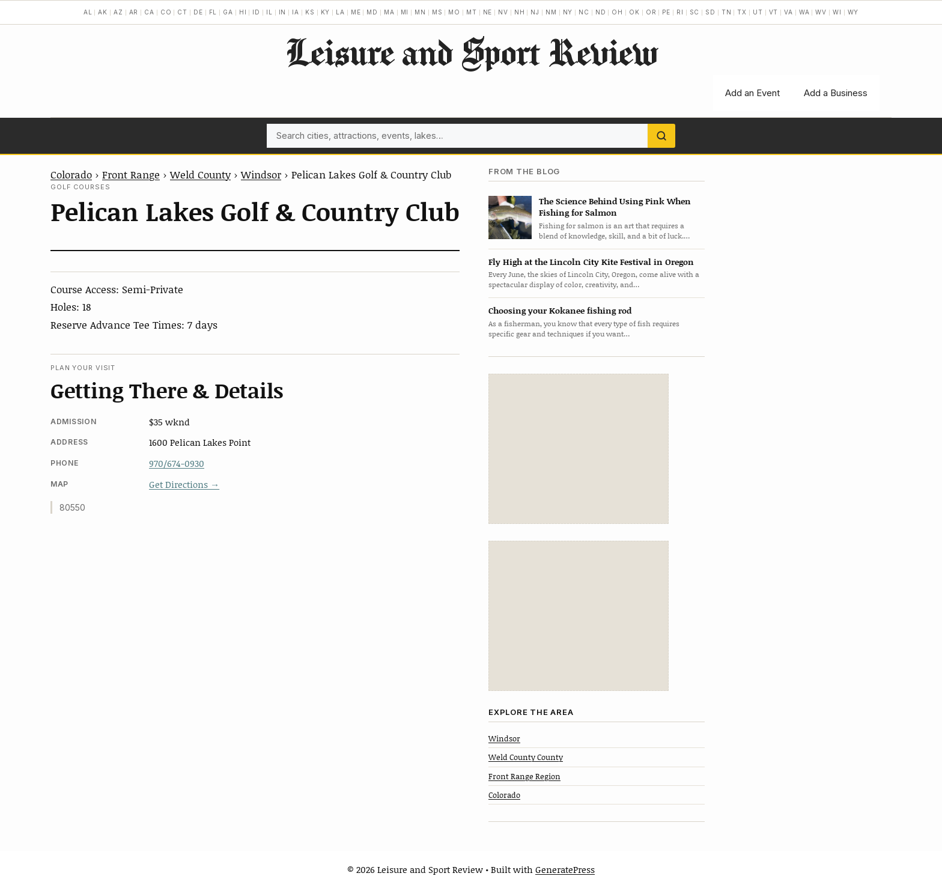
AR (134, 12)
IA (295, 12)
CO (166, 12)
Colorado (71, 174)
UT (758, 12)
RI (680, 12)
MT (471, 12)
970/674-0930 (176, 463)
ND (600, 12)
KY (325, 12)
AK (103, 12)
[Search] (661, 136)
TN (727, 12)
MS (437, 12)
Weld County (200, 174)
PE (666, 12)
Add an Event (752, 93)
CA (149, 12)
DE (198, 12)
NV (503, 12)
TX (742, 12)
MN (420, 12)
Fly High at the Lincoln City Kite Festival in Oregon (591, 261)
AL (88, 12)
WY (853, 12)
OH (617, 12)
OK (634, 12)
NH (519, 12)
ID (256, 12)
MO (454, 12)
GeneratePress (565, 869)
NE (488, 12)
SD (710, 12)
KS (310, 12)
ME (356, 12)
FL (213, 12)
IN (283, 12)
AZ (118, 12)
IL (269, 12)
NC (584, 12)
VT (774, 12)
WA (804, 12)
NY (568, 12)
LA (340, 12)
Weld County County (525, 757)
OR (651, 12)
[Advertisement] (578, 449)
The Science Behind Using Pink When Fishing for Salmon (615, 207)
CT (182, 12)
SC (695, 12)
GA (228, 12)
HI (243, 12)
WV (821, 12)
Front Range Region (524, 776)
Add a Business (836, 93)
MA (389, 12)
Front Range (131, 174)
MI (405, 12)
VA (788, 12)
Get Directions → (184, 484)
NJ (534, 12)
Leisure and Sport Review (471, 52)
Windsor (261, 174)
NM (551, 12)
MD (372, 12)
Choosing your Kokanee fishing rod (559, 310)
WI (837, 12)
